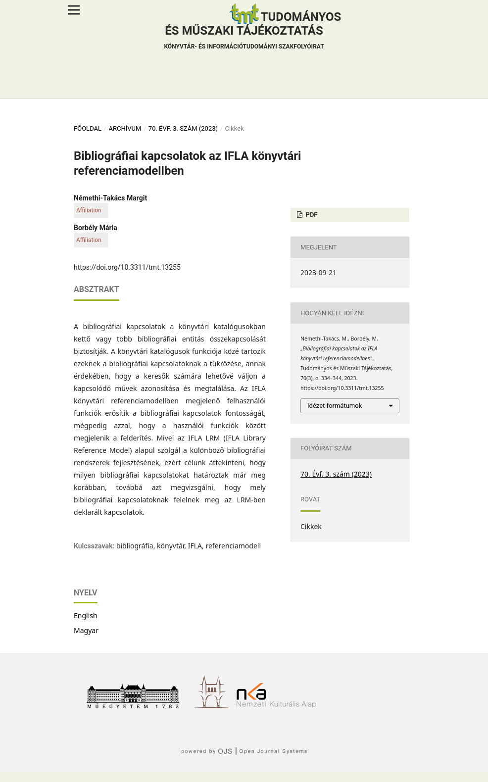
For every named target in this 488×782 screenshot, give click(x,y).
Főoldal (87, 128)
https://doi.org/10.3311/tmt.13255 (127, 267)
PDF (310, 214)
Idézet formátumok (334, 405)
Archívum (124, 128)
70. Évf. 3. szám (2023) (183, 128)
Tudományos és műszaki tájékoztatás (252, 31)
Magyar (86, 630)
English (86, 615)
